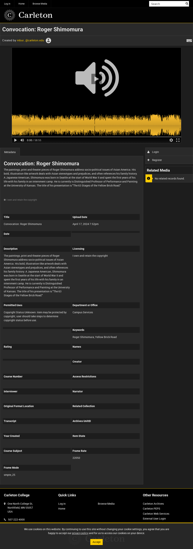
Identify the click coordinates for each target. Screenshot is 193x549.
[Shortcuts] (189, 40)
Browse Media (40, 3)
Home (21, 3)
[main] (96, 255)
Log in (7, 3)
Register (154, 160)
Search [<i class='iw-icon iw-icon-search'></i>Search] (187, 3)
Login (153, 152)
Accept (97, 542)
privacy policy (80, 533)
